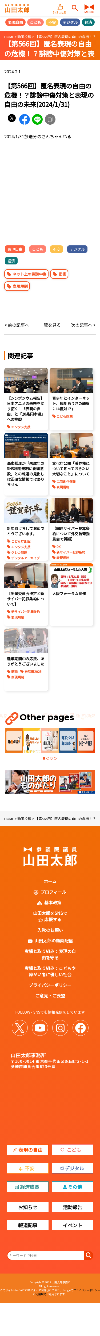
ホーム (50, 881)
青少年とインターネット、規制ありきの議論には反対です (71, 403)
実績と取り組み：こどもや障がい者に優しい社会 (50, 971)
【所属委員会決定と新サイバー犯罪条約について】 (25, 599)
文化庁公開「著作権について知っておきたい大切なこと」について (71, 468)
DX (59, 546)
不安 (52, 22)
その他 (75, 1186)
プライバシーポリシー (50, 985)
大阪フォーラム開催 (69, 593)
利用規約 (40, 1294)
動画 (62, 274)
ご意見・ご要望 (50, 995)
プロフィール (53, 892)
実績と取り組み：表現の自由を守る (50, 954)
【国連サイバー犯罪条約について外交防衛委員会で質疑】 (71, 534)
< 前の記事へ (16, 325)
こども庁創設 (20, 541)
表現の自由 (30, 1149)
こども (35, 22)
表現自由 (15, 22)
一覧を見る (50, 325)
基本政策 (52, 902)
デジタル (70, 22)
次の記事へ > (83, 325)
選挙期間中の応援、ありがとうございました (25, 661)
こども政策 (65, 416)
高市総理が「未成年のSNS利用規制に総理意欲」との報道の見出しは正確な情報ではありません (25, 474)
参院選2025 (33, 671)
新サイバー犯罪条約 (71, 552)
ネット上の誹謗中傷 (29, 274)
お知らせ (27, 1207)
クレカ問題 (19, 552)
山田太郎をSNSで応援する (50, 916)
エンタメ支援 (20, 427)
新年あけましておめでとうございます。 (25, 531)
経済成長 (29, 1186)
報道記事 (27, 1225)
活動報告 (72, 1207)
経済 (88, 22)
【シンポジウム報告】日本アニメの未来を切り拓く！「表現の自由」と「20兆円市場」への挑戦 (26, 408)
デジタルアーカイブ (25, 558)
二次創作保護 (66, 481)
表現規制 (20, 286)
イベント (72, 1225)
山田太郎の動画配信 (53, 940)
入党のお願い (50, 930)
